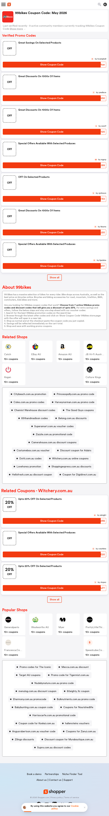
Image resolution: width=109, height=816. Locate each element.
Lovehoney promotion (29, 466)
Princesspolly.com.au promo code (75, 394)
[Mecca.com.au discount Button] (74, 667)
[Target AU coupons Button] (28, 675)
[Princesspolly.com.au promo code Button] (74, 394)
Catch (7, 354)
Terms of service (71, 798)
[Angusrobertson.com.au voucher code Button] (32, 731)
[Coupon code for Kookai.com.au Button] (35, 723)
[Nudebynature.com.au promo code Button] (53, 683)
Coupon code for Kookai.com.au (37, 723)
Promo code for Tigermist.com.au (70, 675)
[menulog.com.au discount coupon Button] (36, 691)
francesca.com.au (15, 650)
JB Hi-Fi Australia (95, 354)
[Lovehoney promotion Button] (28, 466)
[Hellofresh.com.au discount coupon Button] (30, 474)
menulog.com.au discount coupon (37, 691)
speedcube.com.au (97, 650)
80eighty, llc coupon (78, 691)
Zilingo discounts (24, 739)
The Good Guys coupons (80, 410)
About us (41, 780)
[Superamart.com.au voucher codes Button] (53, 426)
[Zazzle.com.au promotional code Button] (53, 434)
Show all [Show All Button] (54, 277)
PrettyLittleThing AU (97, 627)
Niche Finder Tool (72, 774)
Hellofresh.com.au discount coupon (32, 474)
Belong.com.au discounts (72, 418)
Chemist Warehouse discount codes (34, 410)
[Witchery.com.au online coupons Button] (69, 458)
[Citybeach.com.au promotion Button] (29, 394)
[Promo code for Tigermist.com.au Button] (68, 675)
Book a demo (34, 774)
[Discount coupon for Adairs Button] (74, 450)
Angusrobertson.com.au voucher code (33, 731)
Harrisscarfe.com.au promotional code (54, 715)
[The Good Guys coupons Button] (78, 410)
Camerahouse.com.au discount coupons (54, 442)
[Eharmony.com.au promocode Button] (28, 699)
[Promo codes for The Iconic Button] (34, 667)
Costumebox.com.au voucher (33, 450)
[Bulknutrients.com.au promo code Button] (74, 699)
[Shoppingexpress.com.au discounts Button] (70, 466)
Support (68, 780)
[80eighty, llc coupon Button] (77, 691)
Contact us (55, 780)
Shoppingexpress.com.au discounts (71, 466)
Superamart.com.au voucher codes (54, 426)
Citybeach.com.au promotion (30, 394)
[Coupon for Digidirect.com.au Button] (78, 474)
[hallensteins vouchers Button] (76, 723)
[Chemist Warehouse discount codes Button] (34, 410)
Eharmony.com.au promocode (29, 699)
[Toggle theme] (105, 4)
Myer (61, 627)
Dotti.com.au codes (30, 458)
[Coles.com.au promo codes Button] (28, 402)
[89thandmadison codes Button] (33, 418)
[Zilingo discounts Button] (23, 739)
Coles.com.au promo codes (29, 402)
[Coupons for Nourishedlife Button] (77, 707)
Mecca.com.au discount (75, 667)
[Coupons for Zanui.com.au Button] (79, 731)
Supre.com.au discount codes (54, 747)
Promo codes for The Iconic (35, 667)
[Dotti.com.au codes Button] (29, 458)
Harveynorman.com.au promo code (74, 402)
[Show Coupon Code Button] (52, 65)
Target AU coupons (29, 675)
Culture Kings (93, 377)
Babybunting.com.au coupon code (34, 707)
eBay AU (36, 354)
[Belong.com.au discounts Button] (71, 418)
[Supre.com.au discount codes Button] (52, 747)
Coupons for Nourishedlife (78, 707)
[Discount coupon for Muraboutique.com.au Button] (68, 739)
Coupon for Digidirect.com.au (79, 474)
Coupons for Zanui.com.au (81, 731)
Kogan (7, 377)
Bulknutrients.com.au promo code (76, 699)
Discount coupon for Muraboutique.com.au (68, 739)
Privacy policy (56, 798)
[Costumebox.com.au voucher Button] (32, 450)
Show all (54, 599)
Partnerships (52, 774)
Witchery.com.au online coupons (70, 458)
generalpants (11, 627)
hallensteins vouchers (77, 723)
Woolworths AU (40, 627)
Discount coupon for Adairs (75, 450)
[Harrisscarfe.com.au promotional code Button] (53, 715)
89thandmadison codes (34, 418)
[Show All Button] (54, 599)
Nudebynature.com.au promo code (54, 683)
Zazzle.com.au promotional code (54, 434)
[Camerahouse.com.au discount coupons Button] (53, 442)
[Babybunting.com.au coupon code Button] (32, 707)
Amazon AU (65, 354)
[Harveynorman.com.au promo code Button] (73, 402)
